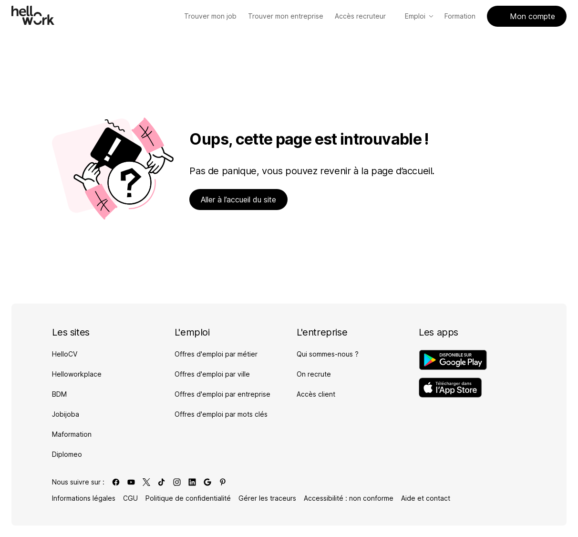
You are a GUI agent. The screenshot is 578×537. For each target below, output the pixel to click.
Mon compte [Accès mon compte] (526, 16)
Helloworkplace (77, 374)
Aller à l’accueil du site (238, 199)
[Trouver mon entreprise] (285, 16)
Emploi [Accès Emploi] (419, 16)
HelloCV (64, 354)
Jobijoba (65, 414)
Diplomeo (67, 454)
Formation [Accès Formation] (459, 16)
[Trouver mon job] (210, 16)
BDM (59, 394)
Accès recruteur (364, 16)
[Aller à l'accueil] (32, 15)
